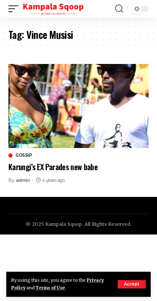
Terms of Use (50, 288)
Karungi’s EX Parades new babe (53, 166)
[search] (119, 8)
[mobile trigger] (15, 9)
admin (23, 180)
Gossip (23, 155)
